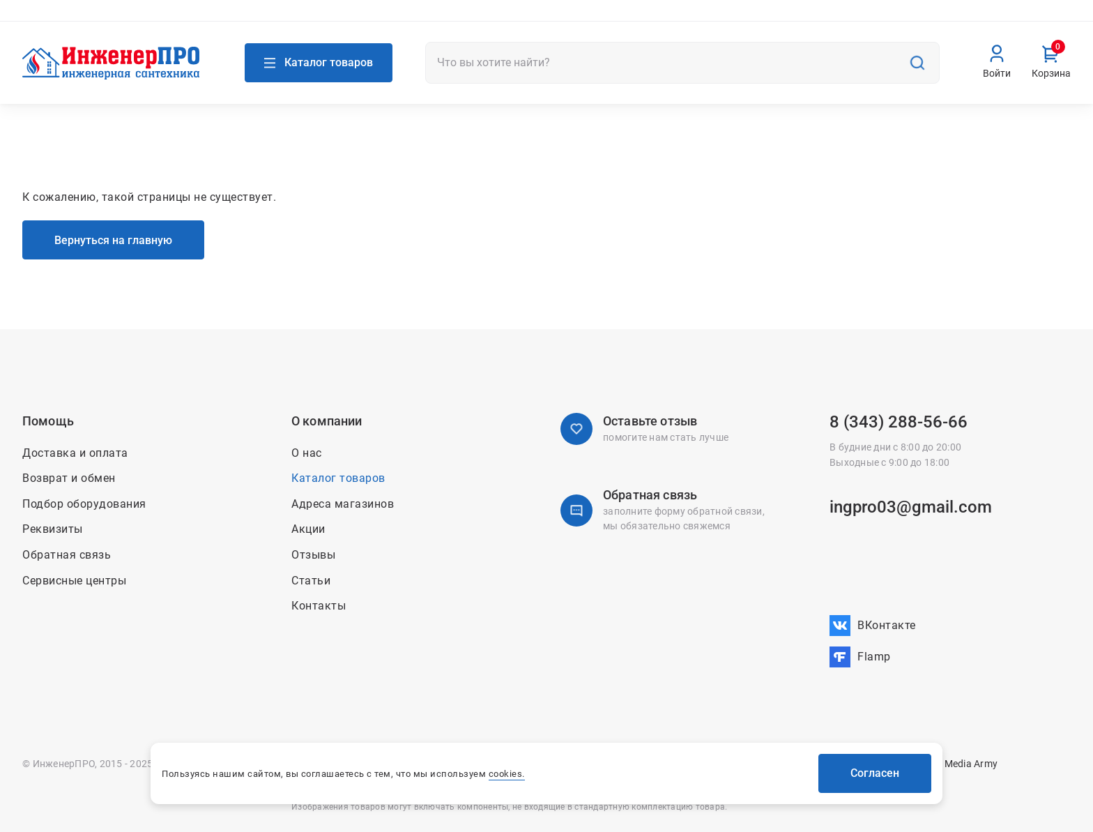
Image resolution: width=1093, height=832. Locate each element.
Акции (736, 19)
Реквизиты (52, 529)
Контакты (789, 19)
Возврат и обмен (971, 19)
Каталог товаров (338, 478)
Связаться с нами (231, 19)
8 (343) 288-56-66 (899, 422)
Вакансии (1048, 19)
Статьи (310, 580)
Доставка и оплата (872, 19)
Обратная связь (66, 554)
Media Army (971, 763)
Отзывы (313, 554)
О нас (695, 19)
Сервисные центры (74, 580)
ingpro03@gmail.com (911, 507)
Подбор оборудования (84, 503)
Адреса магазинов (79, 19)
